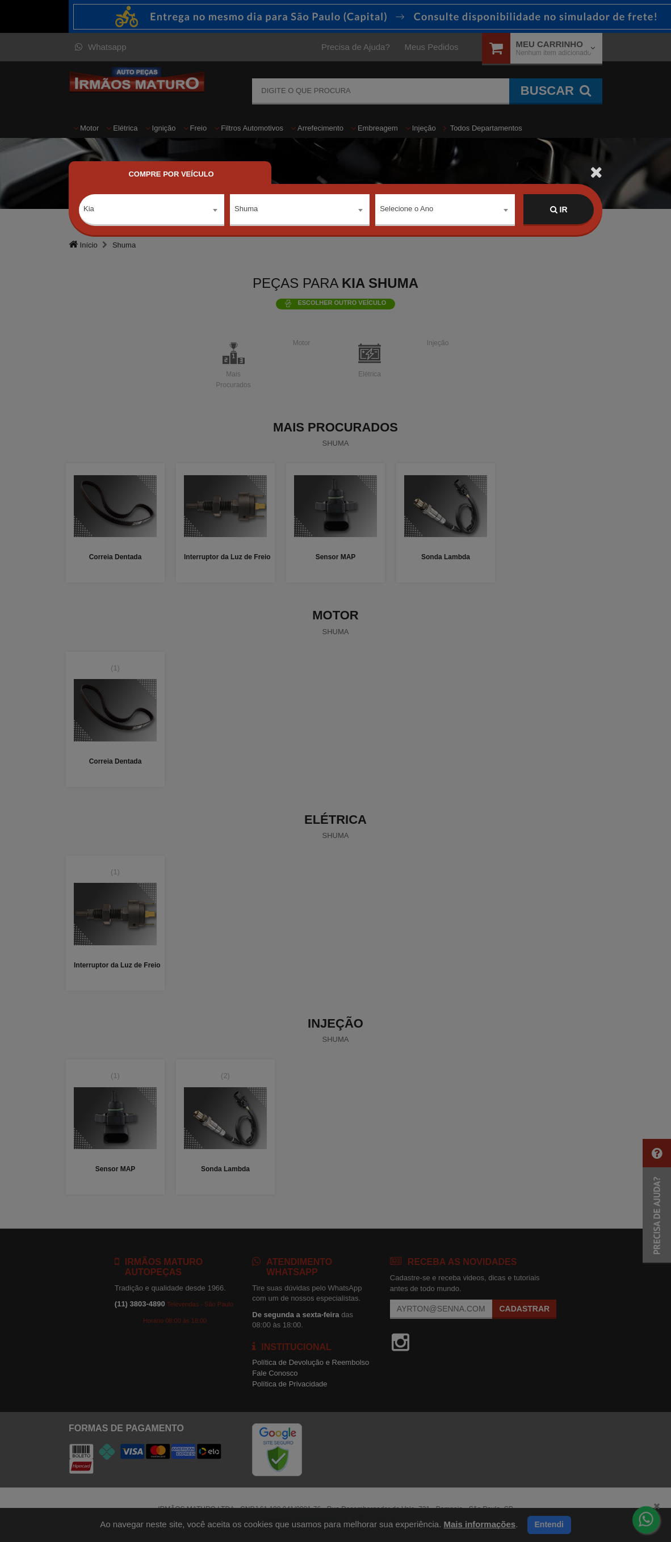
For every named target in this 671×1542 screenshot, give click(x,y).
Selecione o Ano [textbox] (406, 209)
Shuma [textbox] (246, 209)
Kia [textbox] (88, 209)
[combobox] (151, 210)
